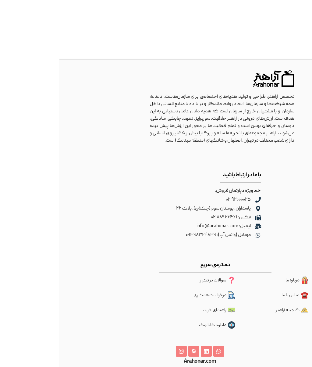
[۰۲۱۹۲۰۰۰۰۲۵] (199, 200)
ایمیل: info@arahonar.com (164, 226)
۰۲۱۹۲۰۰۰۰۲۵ (179, 199)
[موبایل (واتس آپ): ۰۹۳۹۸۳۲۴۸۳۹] (199, 235)
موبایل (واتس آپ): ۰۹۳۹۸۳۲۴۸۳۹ (159, 235)
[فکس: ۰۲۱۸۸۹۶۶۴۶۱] (199, 217)
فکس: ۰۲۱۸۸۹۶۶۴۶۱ (172, 217)
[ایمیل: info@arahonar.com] (199, 226)
